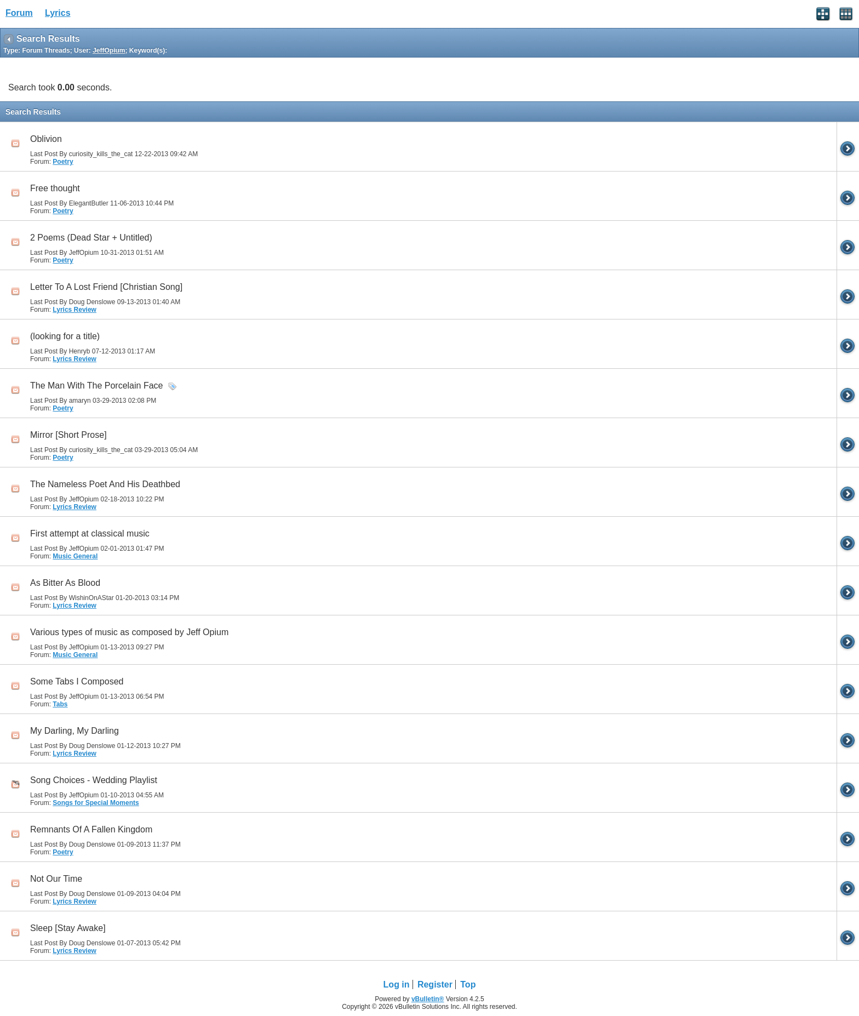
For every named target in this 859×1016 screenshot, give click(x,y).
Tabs (60, 704)
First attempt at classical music (90, 533)
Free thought (55, 188)
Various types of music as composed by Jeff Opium (129, 632)
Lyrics (58, 13)
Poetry (63, 161)
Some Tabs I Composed (76, 681)
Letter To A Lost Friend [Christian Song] (106, 287)
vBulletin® (427, 999)
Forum (19, 13)
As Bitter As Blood (65, 582)
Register (435, 984)
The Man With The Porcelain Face (96, 385)
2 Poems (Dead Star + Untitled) (91, 237)
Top (468, 984)
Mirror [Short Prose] (68, 434)
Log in (396, 984)
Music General (75, 556)
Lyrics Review (74, 309)
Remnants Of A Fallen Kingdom (91, 829)
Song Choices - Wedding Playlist (93, 780)
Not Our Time (56, 878)
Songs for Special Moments (96, 803)
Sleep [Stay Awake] (68, 928)
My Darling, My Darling (74, 730)
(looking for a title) (65, 336)
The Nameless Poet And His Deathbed (105, 484)
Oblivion (46, 139)
